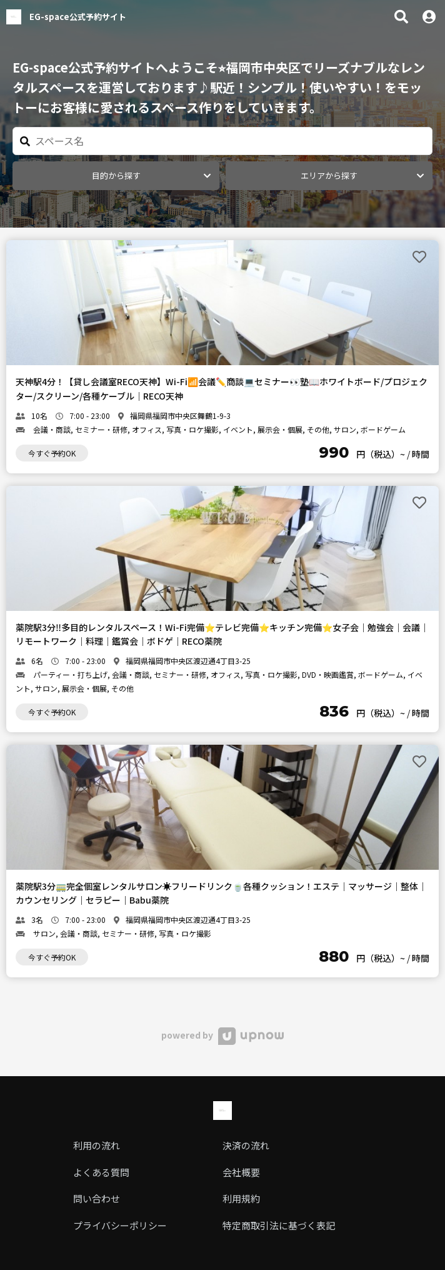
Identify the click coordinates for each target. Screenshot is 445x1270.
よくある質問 (101, 1172)
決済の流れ (245, 1145)
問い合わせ (96, 1198)
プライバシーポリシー (120, 1225)
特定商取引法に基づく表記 (278, 1225)
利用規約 (241, 1198)
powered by (222, 1035)
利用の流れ (96, 1145)
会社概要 (241, 1172)
